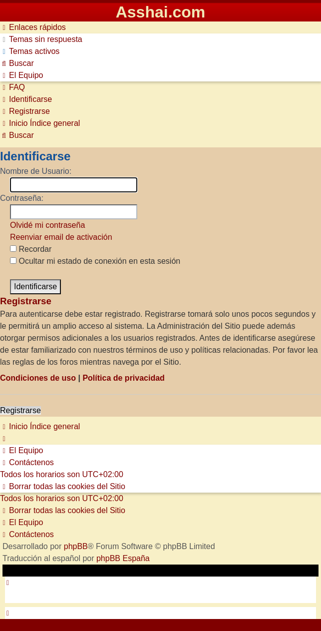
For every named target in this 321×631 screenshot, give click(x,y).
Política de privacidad (123, 378)
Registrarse (20, 410)
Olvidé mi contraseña (47, 225)
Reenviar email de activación (61, 237)
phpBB (76, 546)
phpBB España (123, 558)
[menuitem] (41, 39)
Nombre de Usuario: (35, 171)
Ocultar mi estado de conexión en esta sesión (95, 261)
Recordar (30, 249)
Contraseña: (21, 198)
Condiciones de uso (38, 378)
